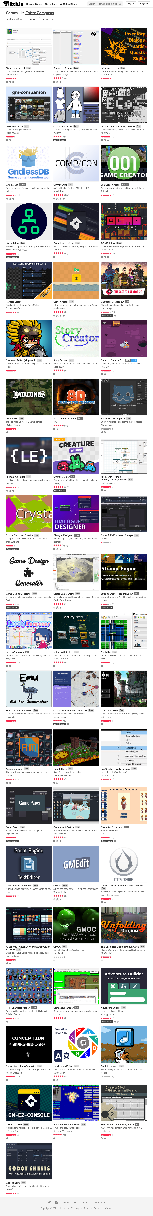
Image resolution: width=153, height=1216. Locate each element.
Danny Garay (59, 1072)
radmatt (9, 191)
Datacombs (12, 418)
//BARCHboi (106, 953)
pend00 (9, 1189)
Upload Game (68, 3)
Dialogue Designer (63, 535)
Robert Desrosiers (14, 1072)
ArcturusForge (107, 775)
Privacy (97, 1208)
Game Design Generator (18, 593)
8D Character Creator (64, 418)
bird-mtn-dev (12, 74)
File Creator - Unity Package (116, 768)
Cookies (108, 1208)
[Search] (120, 3)
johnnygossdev (107, 1014)
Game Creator (60, 301)
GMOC (57, 946)
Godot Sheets (13, 1182)
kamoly (56, 1014)
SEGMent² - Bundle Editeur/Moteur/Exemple (114, 478)
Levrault (9, 483)
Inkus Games (106, 74)
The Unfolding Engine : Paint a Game (120, 946)
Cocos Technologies (110, 895)
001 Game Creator (110, 184)
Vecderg (57, 133)
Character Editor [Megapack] (21, 360)
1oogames (10, 658)
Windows (31, 19)
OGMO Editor (108, 243)
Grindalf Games (13, 1014)
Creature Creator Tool (112, 360)
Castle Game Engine (63, 593)
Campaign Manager (63, 1007)
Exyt (8, 600)
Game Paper (12, 827)
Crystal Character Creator (19, 535)
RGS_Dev (105, 366)
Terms (86, 1208)
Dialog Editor (12, 243)
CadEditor (106, 652)
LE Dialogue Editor (15, 476)
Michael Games (13, 425)
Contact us (99, 1202)
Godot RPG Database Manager (117, 535)
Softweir (104, 191)
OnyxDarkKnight (61, 74)
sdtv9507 (105, 538)
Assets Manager (14, 768)
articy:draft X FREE (63, 652)
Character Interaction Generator (70, 710)
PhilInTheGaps (12, 133)
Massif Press (59, 191)
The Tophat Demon (62, 775)
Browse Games (34, 3)
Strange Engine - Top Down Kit (117, 593)
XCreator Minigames (62, 1131)
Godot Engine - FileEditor (19, 885)
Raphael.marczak (108, 483)
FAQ (76, 1202)
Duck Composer (109, 1066)
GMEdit (57, 885)
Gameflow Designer (63, 243)
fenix (8, 892)
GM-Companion (14, 126)
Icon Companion (109, 710)
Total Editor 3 (60, 768)
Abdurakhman (107, 425)
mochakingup (107, 308)
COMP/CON (60, 184)
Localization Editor (63, 1066)
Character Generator (112, 827)
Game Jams (51, 3)
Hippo (8, 366)
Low (55, 422)
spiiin (103, 658)
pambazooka (59, 308)
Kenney (56, 483)
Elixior (103, 833)
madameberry (107, 1131)
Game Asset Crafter (63, 827)
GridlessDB (12, 184)
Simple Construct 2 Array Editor (117, 1124)
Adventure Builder (110, 1007)
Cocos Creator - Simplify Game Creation (122, 885)
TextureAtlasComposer (113, 418)
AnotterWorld (59, 833)
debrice (104, 600)
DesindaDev (58, 366)
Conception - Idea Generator (21, 1066)
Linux (54, 19)
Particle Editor (13, 301)
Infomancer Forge (110, 68)
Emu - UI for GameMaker (19, 710)
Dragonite (10, 717)
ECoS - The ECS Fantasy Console (118, 126)
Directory (75, 1208)
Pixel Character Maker (18, 1007)
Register (144, 3)
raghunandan (12, 833)
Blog (85, 1202)
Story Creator (60, 360)
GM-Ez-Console (14, 1124)
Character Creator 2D (112, 301)
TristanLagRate (12, 542)
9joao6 (104, 1072)
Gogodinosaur (59, 717)
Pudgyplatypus (12, 956)
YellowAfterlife (59, 892)
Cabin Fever (106, 717)
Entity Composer (40, 12)
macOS (44, 19)
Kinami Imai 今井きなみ (16, 249)
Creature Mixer (61, 476)
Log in (131, 3)
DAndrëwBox (59, 249)
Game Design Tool (15, 68)
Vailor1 (9, 775)
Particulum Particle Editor (66, 1124)
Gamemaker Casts (14, 308)
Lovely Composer (15, 652)
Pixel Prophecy (60, 953)
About (66, 1202)
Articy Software (60, 658)
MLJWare (105, 133)
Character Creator (63, 68)
